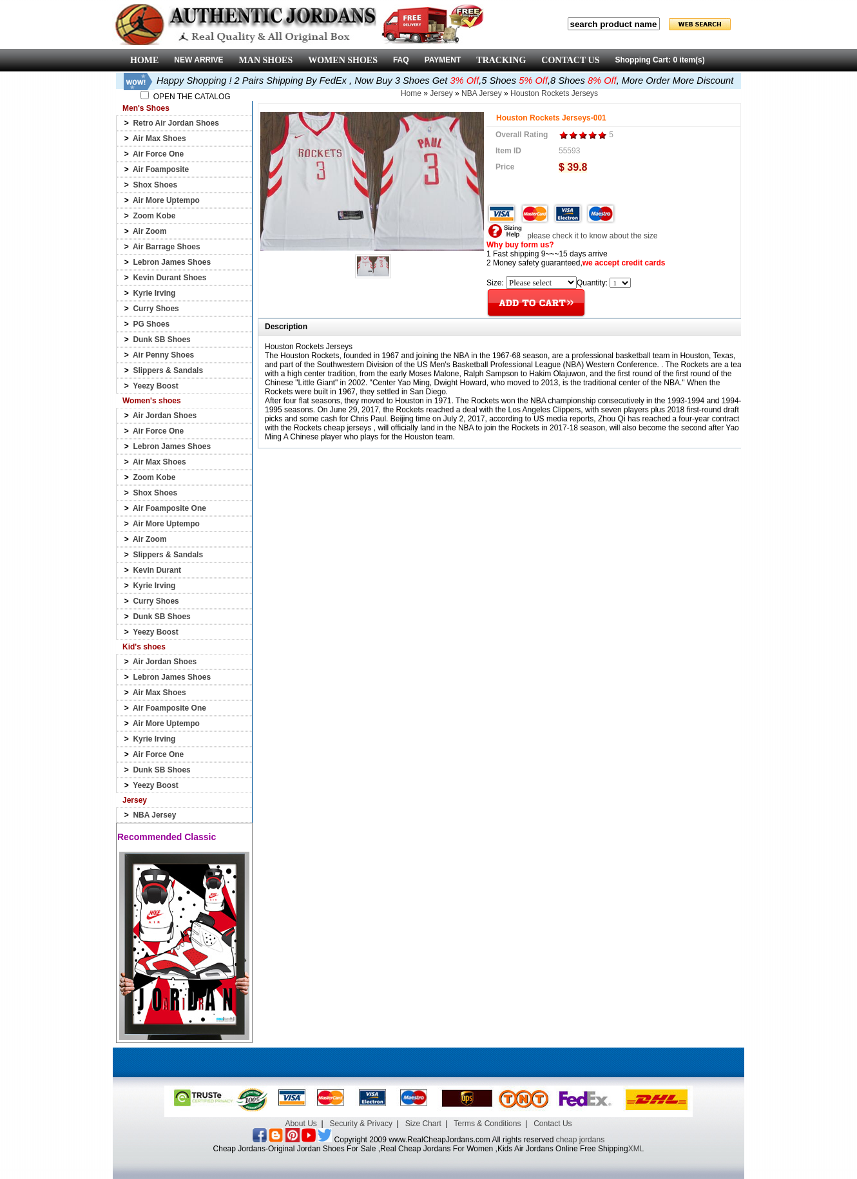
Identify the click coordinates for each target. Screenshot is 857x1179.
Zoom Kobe (154, 215)
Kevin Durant (157, 570)
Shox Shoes (155, 184)
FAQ (401, 59)
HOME (144, 60)
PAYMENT (443, 59)
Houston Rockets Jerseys (554, 93)
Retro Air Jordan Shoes (176, 123)
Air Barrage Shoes (166, 246)
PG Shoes (151, 324)
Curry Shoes (155, 308)
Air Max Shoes (159, 138)
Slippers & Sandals (168, 370)
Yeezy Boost (155, 385)
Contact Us (553, 1123)
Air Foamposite (161, 169)
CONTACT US (570, 60)
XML (636, 1148)
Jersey (441, 93)
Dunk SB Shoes (161, 339)
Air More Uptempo (166, 200)
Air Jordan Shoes (165, 415)
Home (411, 93)
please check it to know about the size (571, 235)
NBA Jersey (154, 815)
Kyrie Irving (154, 293)
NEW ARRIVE (198, 59)
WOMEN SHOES (343, 60)
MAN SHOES (266, 60)
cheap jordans (580, 1139)
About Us (300, 1123)
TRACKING (501, 60)
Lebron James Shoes (172, 262)
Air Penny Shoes (163, 354)
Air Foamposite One (169, 508)
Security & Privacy (361, 1123)
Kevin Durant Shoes (169, 277)
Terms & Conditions (487, 1123)
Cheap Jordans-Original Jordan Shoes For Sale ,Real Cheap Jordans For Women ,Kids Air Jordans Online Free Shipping (420, 1148)
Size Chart (423, 1123)
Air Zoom (150, 231)
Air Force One (158, 153)
